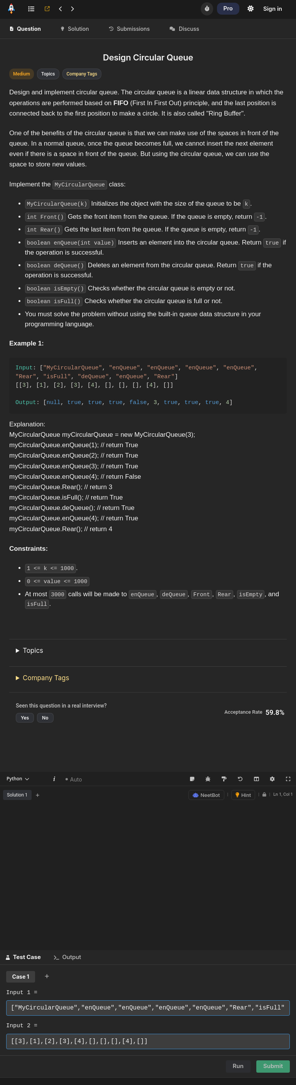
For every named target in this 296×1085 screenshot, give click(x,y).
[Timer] (207, 8)
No (45, 717)
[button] (23, 957)
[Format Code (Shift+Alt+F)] (224, 779)
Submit (273, 1065)
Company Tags (46, 677)
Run (238, 1065)
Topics (33, 650)
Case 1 (20, 976)
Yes (25, 717)
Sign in (272, 8)
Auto (74, 779)
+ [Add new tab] (37, 794)
